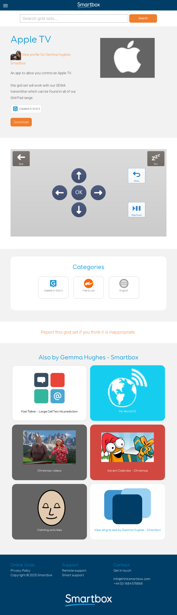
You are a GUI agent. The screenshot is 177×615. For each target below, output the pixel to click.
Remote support (74, 570)
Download (21, 122)
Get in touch (122, 570)
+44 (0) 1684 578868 (128, 583)
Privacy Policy (21, 570)
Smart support (73, 575)
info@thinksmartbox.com (131, 579)
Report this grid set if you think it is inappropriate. (88, 332)
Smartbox (44, 575)
